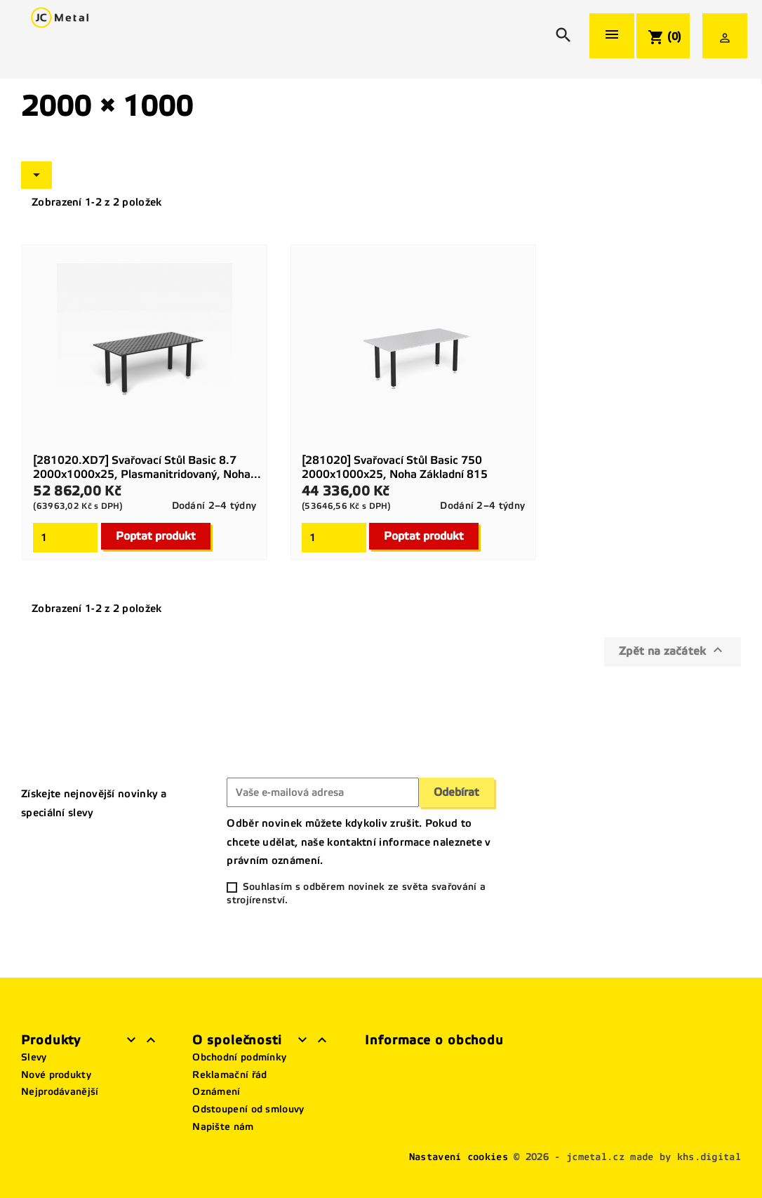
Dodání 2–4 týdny (214, 505)
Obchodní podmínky (239, 1057)
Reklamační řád (229, 1075)
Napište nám (222, 1127)
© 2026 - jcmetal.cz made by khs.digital (627, 1157)
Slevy (34, 1057)
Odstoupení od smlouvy (248, 1109)
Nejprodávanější (60, 1091)
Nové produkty (56, 1075)
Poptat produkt (156, 536)
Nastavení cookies (458, 1157)
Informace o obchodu (434, 1040)
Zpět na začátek (672, 649)
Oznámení (216, 1091)
